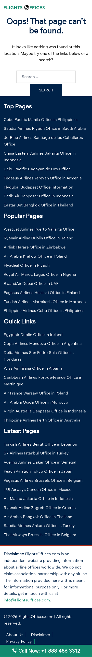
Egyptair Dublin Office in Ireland (33, 334)
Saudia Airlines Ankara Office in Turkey (39, 525)
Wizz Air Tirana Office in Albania (33, 368)
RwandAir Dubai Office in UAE (31, 283)
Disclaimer (40, 634)
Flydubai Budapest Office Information (38, 187)
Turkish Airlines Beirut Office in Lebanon (40, 444)
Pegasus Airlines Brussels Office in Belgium (43, 480)
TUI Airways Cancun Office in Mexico (38, 489)
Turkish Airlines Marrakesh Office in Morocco (45, 301)
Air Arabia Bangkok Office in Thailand (38, 516)
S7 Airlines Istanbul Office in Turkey (36, 453)
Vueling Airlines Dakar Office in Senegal (40, 462)
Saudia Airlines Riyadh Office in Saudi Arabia (45, 128)
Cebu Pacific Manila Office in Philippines (41, 119)
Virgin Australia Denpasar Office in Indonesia (45, 411)
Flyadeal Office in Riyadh (27, 265)
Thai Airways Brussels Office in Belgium (40, 534)
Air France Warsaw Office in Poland (36, 393)
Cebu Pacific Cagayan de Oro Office (37, 168)
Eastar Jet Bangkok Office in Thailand (38, 205)
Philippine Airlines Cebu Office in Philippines (44, 310)
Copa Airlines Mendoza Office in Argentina (43, 343)
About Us (14, 634)
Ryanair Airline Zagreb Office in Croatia (40, 507)
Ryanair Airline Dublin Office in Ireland (38, 237)
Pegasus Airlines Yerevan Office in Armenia (43, 177)
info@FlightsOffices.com (27, 600)
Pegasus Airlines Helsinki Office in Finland (42, 292)
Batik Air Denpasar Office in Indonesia (39, 195)
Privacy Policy (19, 641)
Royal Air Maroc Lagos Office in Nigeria (40, 274)
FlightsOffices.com (35, 616)
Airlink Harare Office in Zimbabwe (35, 247)
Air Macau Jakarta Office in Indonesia (38, 498)
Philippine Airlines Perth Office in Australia (42, 420)
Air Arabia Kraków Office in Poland (35, 256)
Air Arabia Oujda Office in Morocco (36, 402)
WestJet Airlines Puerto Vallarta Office (39, 229)
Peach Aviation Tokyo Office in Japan (38, 471)
